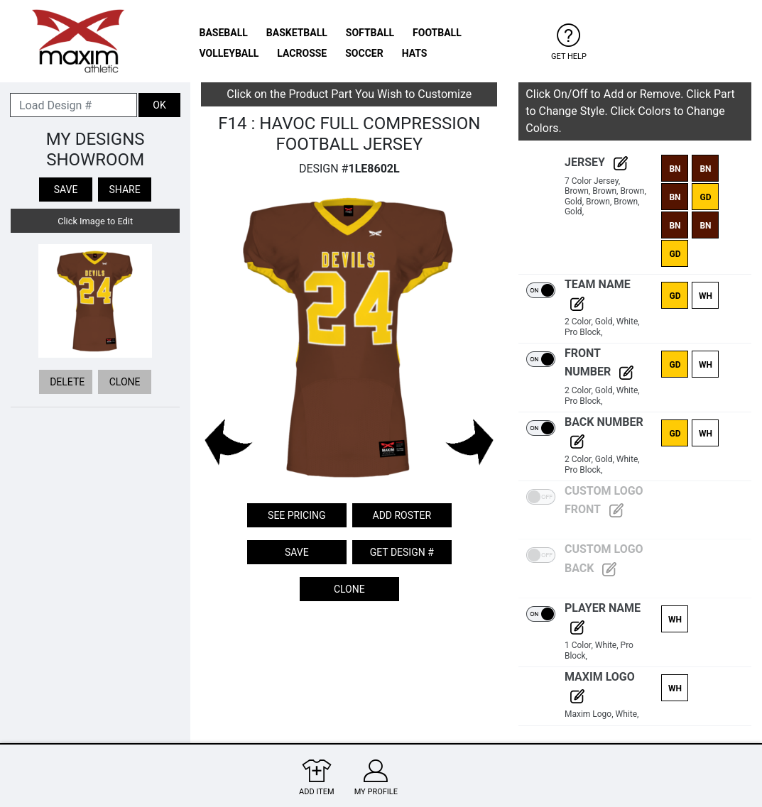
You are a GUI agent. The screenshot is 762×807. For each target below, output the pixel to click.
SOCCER (364, 53)
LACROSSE (302, 53)
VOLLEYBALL (229, 53)
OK (159, 105)
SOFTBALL (370, 32)
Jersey (596, 162)
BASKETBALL (296, 32)
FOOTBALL (437, 32)
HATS (415, 53)
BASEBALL (224, 32)
